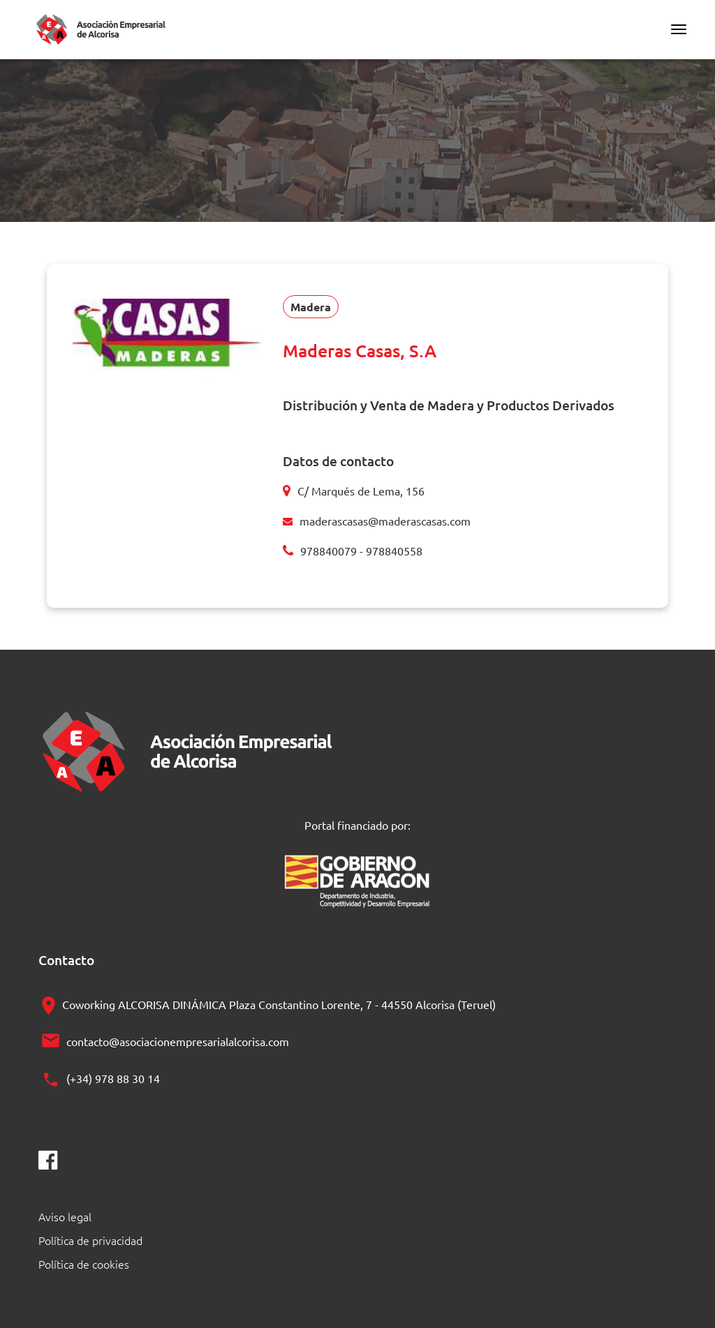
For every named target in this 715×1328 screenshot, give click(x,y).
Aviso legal (64, 1216)
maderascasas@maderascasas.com (385, 521)
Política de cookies (83, 1263)
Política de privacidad (90, 1240)
